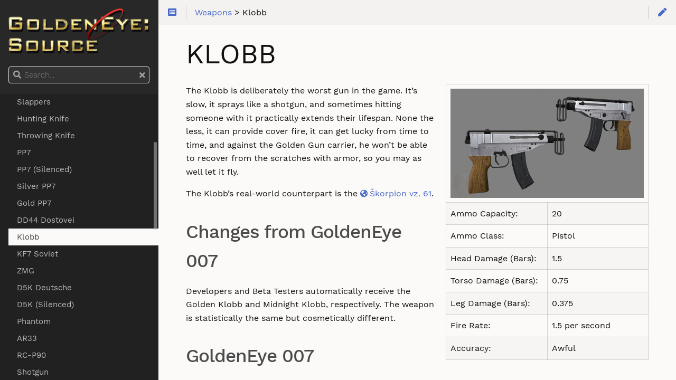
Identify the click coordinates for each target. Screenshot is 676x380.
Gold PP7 (34, 203)
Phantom (34, 321)
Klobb (28, 237)
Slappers (34, 102)
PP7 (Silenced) (44, 169)
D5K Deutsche (44, 287)
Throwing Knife (46, 135)
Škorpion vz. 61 (400, 193)
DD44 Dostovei (45, 220)
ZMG (25, 271)
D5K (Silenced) (45, 304)
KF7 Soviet (37, 254)
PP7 (24, 152)
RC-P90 (31, 355)
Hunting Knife (43, 119)
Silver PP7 (36, 186)
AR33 (27, 338)
